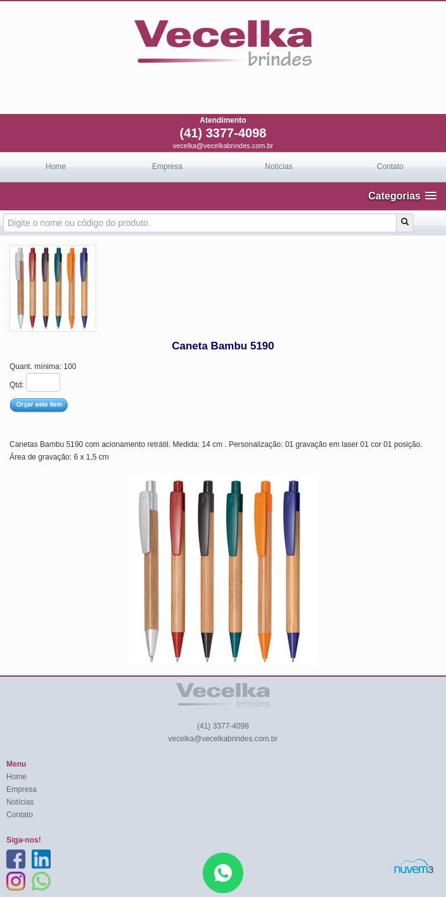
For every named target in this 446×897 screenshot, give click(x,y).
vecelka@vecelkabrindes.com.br (223, 145)
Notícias (278, 166)
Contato (390, 166)
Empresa (167, 166)
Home (56, 166)
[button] (402, 195)
